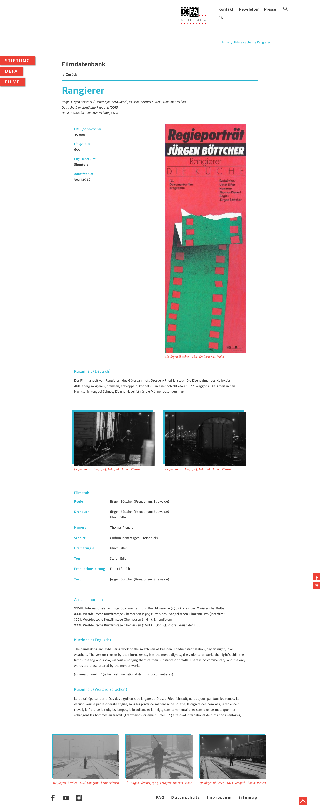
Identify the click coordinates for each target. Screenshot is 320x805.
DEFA (11, 71)
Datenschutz (185, 797)
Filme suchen (243, 42)
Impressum (219, 797)
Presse (270, 9)
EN (220, 18)
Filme (12, 82)
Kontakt (225, 9)
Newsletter (249, 9)
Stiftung (17, 60)
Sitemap (247, 797)
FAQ (160, 797)
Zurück (69, 74)
